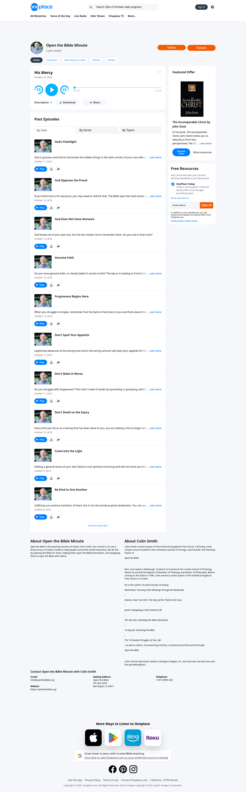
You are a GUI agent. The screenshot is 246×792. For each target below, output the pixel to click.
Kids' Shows (98, 16)
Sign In (201, 6)
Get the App (75, 780)
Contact (111, 60)
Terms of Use (110, 780)
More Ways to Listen (75, 60)
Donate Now (181, 152)
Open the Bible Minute (66, 45)
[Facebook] (113, 769)
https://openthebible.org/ (43, 689)
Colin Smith (53, 51)
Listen (36, 60)
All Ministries (38, 16)
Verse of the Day (60, 16)
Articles (96, 60)
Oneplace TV (116, 16)
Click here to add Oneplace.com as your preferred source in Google (126, 757)
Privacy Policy (93, 780)
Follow (171, 47)
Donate (201, 48)
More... (132, 16)
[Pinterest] (123, 769)
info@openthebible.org (42, 679)
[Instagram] (133, 769)
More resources (202, 152)
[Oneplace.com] (41, 7)
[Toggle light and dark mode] (213, 7)
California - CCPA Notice (164, 780)
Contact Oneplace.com (134, 780)
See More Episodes (98, 525)
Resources (52, 60)
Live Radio (80, 16)
